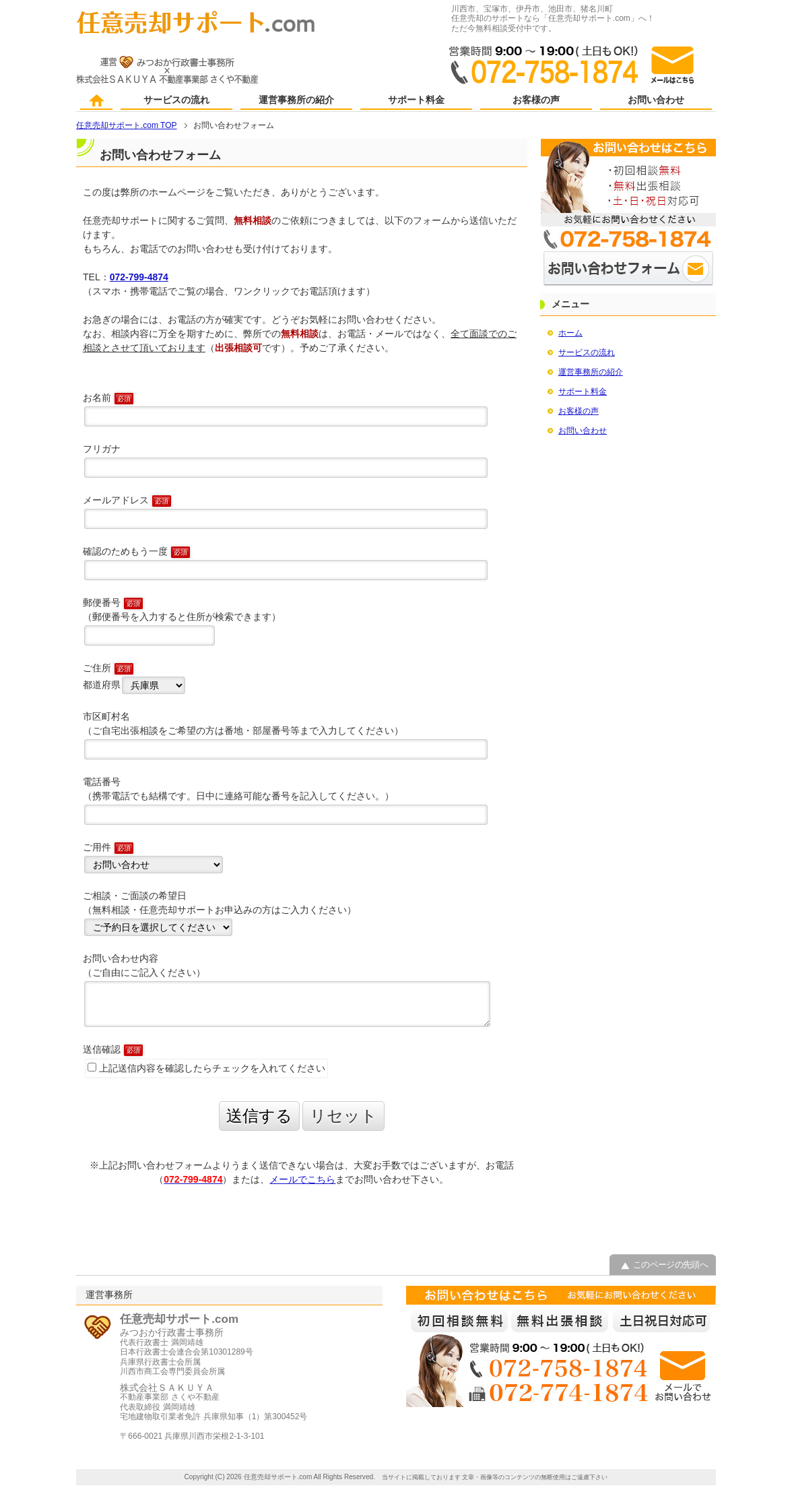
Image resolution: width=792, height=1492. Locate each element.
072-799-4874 (139, 277)
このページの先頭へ (670, 1265)
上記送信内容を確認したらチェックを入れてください (206, 1068)
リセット (343, 1116)
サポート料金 (416, 100)
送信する (259, 1116)
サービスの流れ (176, 100)
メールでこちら (302, 1179)
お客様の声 (536, 100)
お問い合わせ (656, 100)
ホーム (96, 101)
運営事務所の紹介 (296, 100)
